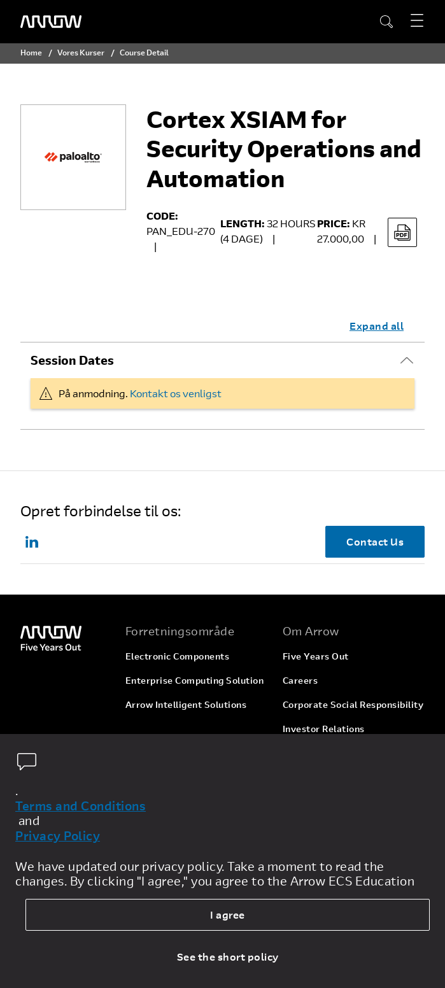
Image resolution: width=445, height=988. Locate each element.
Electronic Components (177, 656)
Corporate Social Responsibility (353, 704)
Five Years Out (316, 656)
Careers (300, 680)
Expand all (377, 325)
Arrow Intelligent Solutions (186, 704)
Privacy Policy (57, 835)
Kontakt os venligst (176, 393)
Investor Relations (324, 729)
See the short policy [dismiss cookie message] (228, 956)
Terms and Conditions (80, 806)
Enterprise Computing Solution (194, 680)
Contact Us (375, 541)
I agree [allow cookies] (227, 914)
